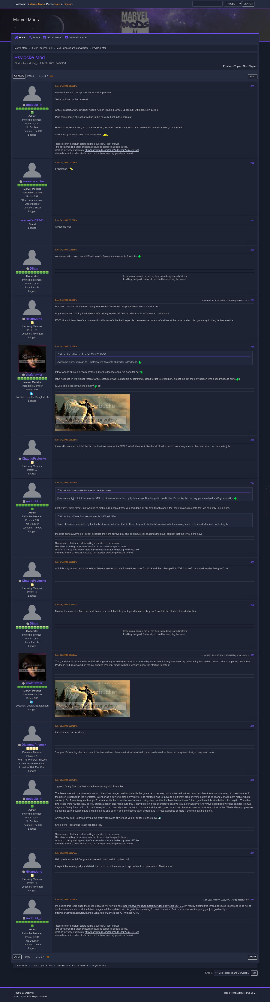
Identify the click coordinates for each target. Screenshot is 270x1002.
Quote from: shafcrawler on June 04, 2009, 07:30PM (85, 490)
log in (57, 4)
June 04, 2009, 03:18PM (66, 250)
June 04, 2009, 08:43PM (66, 482)
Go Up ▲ (251, 993)
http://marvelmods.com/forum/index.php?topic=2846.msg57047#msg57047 (96, 912)
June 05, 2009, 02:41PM (66, 726)
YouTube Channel (76, 37)
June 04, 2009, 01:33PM (66, 86)
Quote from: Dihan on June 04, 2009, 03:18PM (83, 354)
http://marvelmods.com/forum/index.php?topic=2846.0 (153, 905)
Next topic (249, 66)
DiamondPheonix (34, 744)
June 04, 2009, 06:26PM (66, 300)
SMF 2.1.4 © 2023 (22, 996)
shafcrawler (34, 374)
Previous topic (232, 66)
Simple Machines (39, 996)
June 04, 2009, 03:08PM (66, 220)
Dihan (34, 268)
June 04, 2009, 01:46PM (66, 162)
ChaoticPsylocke (34, 458)
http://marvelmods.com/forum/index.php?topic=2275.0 (112, 150)
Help (226, 993)
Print (252, 76)
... (42, 75)
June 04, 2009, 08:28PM (66, 440)
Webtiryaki (29, 993)
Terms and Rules (238, 993)
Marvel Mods (26, 19)
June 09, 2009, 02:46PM (66, 899)
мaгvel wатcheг (34, 181)
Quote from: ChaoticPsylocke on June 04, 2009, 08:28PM (88, 516)
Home (20, 37)
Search (34, 37)
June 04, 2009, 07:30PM (66, 346)
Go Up (17, 957)
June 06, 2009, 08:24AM (66, 853)
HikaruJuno (34, 318)
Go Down (19, 76)
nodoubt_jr (34, 104)
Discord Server (52, 37)
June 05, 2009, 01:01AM (66, 655)
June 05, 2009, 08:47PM (66, 780)
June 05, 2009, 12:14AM (66, 605)
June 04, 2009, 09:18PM (66, 562)
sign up (68, 4)
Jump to (209, 973)
